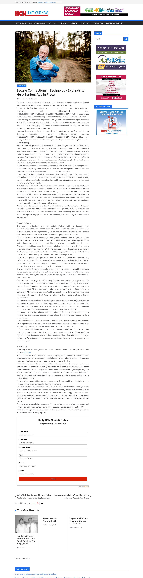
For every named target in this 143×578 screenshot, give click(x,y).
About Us (52, 23)
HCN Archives (21, 23)
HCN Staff (33, 99)
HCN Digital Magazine (37, 23)
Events (63, 23)
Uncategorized (21, 85)
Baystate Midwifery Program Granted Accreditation (79, 521)
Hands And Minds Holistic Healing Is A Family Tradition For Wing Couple (26, 540)
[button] (57, 23)
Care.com (27, 352)
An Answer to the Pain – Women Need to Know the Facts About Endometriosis (73, 496)
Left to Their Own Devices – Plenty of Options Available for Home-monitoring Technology (33, 496)
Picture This (98, 23)
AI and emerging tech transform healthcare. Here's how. (36, 574)
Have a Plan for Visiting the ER (50, 519)
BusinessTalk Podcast (114, 23)
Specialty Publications (80, 23)
